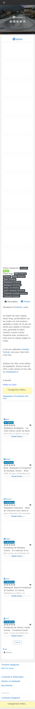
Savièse (7, 579)
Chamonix (7, 499)
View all (17, 642)
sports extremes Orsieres (14, 290)
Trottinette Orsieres (11, 296)
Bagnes (6, 419)
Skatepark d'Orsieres (12, 285)
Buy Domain (7, 685)
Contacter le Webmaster (12, 677)
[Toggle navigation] (4, 2)
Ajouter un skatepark (10, 681)
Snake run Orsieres (11, 288)
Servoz (6, 619)
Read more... (17, 436)
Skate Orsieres (10, 279)
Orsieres (7, 276)
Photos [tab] (25, 301)
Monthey (7, 539)
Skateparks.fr (12, 372)
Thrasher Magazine (10, 665)
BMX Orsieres (20, 274)
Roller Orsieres (19, 276)
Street (6, 271)
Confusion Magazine (10, 698)
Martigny (7, 459)
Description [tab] (11, 301)
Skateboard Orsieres (12, 282)
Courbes (23, 268)
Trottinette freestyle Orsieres (15, 293)
